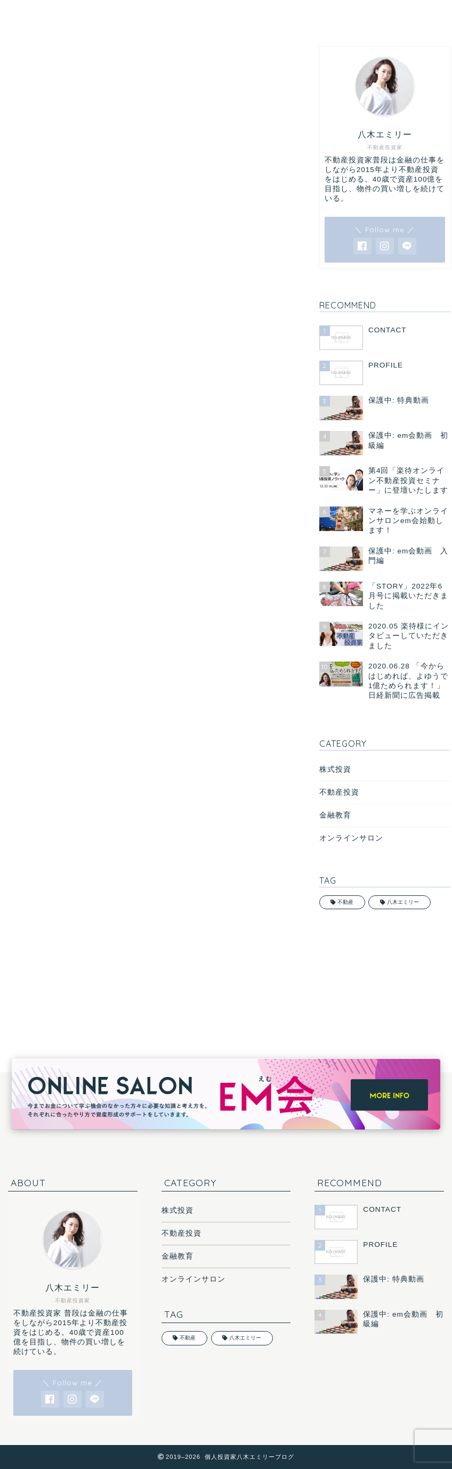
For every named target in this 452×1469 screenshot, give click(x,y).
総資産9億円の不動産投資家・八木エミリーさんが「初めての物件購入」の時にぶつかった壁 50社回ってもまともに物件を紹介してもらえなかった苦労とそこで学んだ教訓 (148, 478)
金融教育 (335, 815)
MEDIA (20, 62)
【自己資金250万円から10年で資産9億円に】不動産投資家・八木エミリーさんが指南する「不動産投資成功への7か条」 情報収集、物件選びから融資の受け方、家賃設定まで (146, 417)
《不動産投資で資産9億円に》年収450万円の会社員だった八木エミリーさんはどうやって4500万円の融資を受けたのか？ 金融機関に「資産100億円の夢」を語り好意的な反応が (145, 539)
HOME (37, 14)
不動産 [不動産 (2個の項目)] (345, 902)
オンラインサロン (351, 838)
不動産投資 (339, 792)
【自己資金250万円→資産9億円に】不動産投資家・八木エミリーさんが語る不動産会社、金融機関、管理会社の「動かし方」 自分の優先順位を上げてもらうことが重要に (147, 600)
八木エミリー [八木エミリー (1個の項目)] (403, 902)
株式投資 (335, 769)
